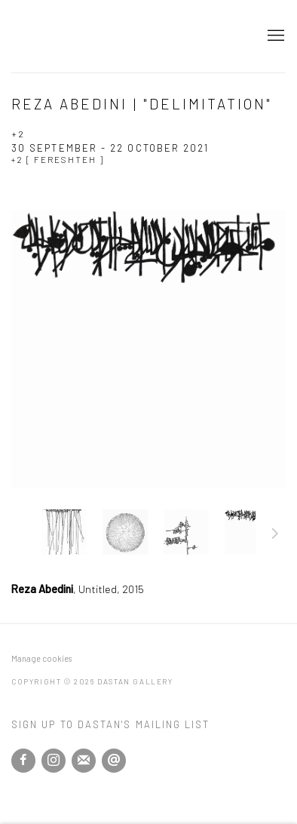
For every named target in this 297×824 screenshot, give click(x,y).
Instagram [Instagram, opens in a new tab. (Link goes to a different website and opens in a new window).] (53, 761)
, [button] (64, 532)
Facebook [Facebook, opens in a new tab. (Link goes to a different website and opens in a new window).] (23, 761)
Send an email (114, 761)
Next (275, 535)
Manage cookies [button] (41, 658)
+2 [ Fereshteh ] (57, 159)
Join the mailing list (84, 761)
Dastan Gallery (64, 36)
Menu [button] (274, 36)
